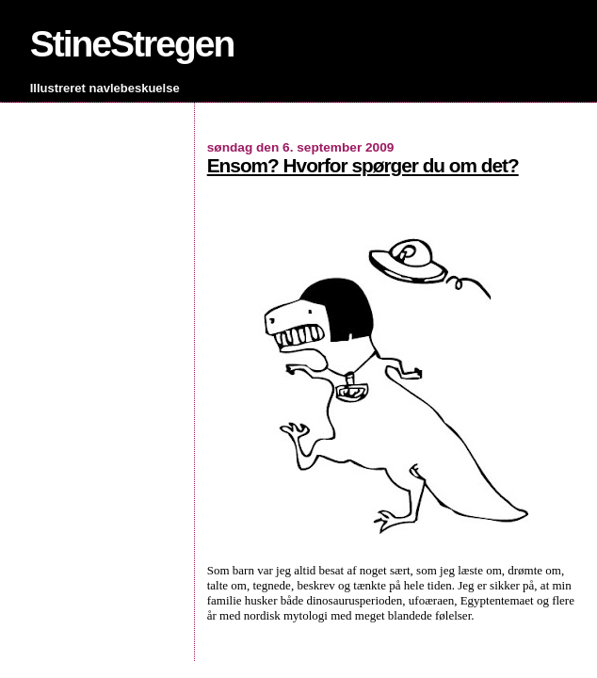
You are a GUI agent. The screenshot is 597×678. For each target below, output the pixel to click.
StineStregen (132, 44)
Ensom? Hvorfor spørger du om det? (363, 165)
